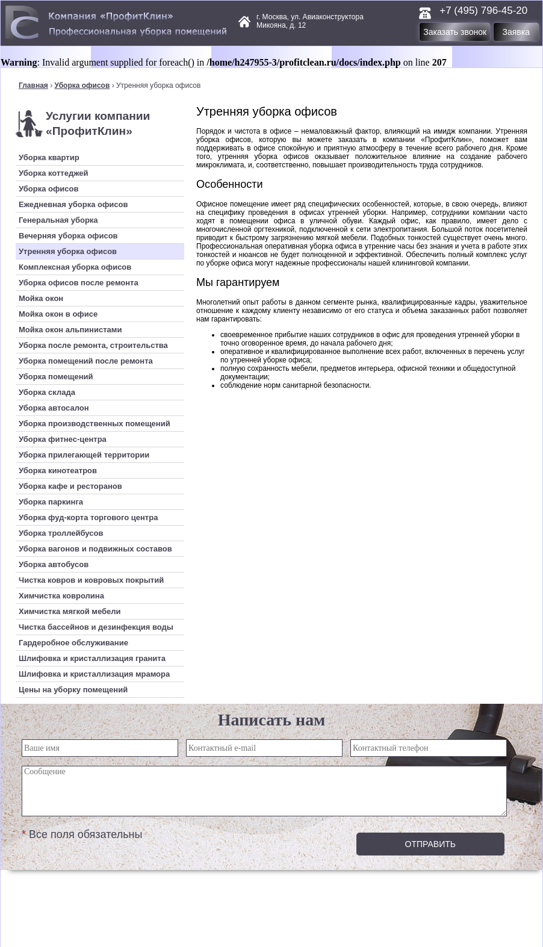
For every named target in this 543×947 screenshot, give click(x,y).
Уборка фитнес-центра (63, 439)
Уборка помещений (56, 376)
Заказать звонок (454, 32)
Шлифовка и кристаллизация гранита (92, 658)
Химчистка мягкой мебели (69, 611)
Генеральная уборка (58, 220)
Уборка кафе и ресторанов (70, 486)
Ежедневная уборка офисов (73, 204)
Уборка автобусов (53, 564)
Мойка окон (41, 298)
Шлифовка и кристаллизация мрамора (94, 673)
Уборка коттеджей (53, 173)
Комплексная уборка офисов (75, 267)
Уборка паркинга (51, 501)
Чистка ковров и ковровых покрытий (91, 580)
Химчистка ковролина (61, 595)
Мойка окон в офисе (58, 313)
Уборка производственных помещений (94, 423)
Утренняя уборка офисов (68, 251)
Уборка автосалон (54, 407)
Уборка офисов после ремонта (78, 282)
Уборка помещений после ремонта (86, 360)
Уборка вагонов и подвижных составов (95, 548)
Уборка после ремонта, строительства (93, 345)
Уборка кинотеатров (58, 470)
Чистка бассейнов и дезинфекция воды (96, 627)
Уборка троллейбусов (61, 533)
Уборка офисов (82, 85)
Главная (33, 85)
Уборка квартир (49, 157)
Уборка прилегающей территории (84, 454)
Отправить (430, 844)
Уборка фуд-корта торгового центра (88, 517)
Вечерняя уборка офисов (68, 235)
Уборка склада (47, 392)
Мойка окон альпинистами (70, 329)
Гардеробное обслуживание (73, 642)
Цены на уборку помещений (73, 689)
